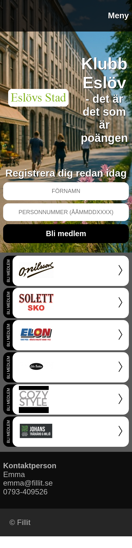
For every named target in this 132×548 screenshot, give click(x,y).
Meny (118, 15)
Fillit (23, 522)
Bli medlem (66, 233)
